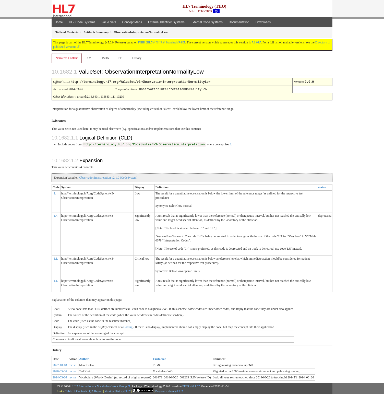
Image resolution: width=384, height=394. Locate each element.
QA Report (95, 390)
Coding (127, 326)
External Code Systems (207, 22)
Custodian (159, 358)
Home (59, 22)
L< (56, 215)
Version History (116, 390)
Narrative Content (67, 58)
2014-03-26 (60, 377)
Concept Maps (132, 22)
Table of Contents (76, 390)
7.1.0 (254, 42)
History (136, 58)
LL (56, 258)
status (322, 187)
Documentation (239, 22)
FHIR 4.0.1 (189, 386)
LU (56, 280)
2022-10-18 (60, 364)
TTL (121, 58)
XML (89, 58)
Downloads (263, 22)
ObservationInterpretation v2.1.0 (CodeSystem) (108, 177)
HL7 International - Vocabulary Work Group (100, 386)
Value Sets (108, 22)
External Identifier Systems (166, 22)
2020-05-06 (60, 371)
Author (84, 358)
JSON (105, 58)
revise (72, 364)
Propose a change (167, 390)
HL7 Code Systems (82, 22)
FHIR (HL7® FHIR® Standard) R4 (160, 42)
